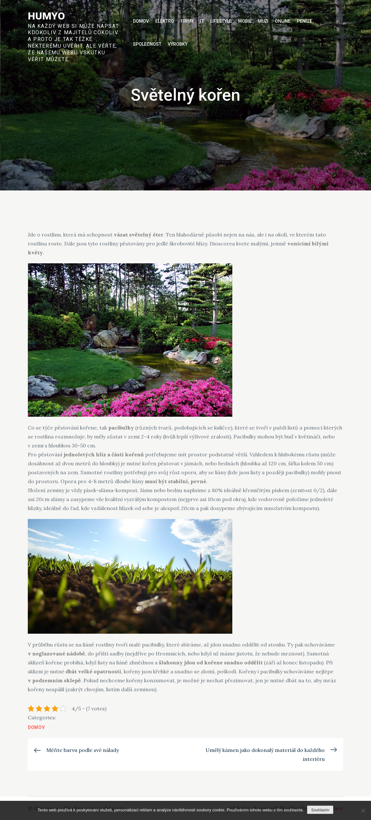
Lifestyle (221, 21)
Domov (141, 21)
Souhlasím (320, 810)
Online (282, 21)
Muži (263, 21)
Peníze (304, 21)
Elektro (164, 21)
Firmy (187, 21)
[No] (363, 810)
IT (202, 21)
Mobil (244, 21)
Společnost (147, 44)
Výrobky (178, 44)
